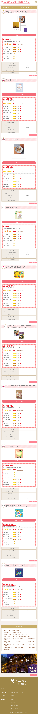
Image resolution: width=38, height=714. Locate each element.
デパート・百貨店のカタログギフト (17, 708)
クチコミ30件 (20, 44)
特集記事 (12, 699)
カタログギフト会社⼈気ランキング (17, 692)
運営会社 (12, 695)
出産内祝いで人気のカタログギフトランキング (15, 632)
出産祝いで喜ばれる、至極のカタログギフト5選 (15, 634)
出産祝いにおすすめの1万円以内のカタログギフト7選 (17, 636)
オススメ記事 (13, 702)
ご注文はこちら (19, 35)
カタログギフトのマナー (15, 705)
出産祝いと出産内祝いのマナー (11, 630)
